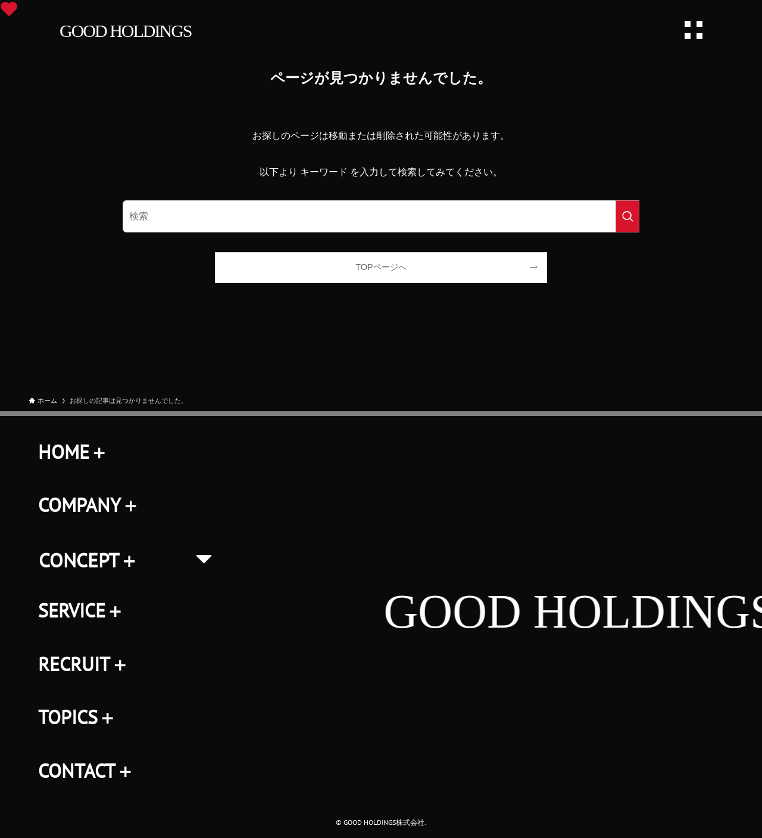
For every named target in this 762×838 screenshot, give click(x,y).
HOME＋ (73, 451)
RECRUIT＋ (83, 663)
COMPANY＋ (89, 504)
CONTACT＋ (86, 770)
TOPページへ (380, 267)
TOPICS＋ (77, 717)
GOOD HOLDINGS (126, 31)
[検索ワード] (381, 216)
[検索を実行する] (627, 216)
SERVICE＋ (81, 610)
